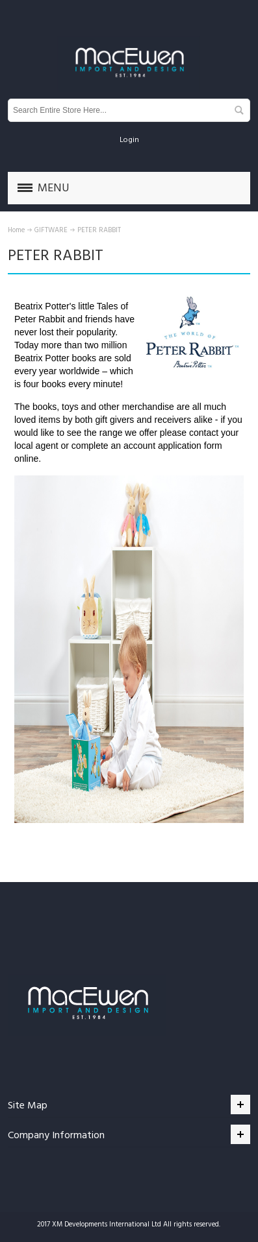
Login (129, 139)
